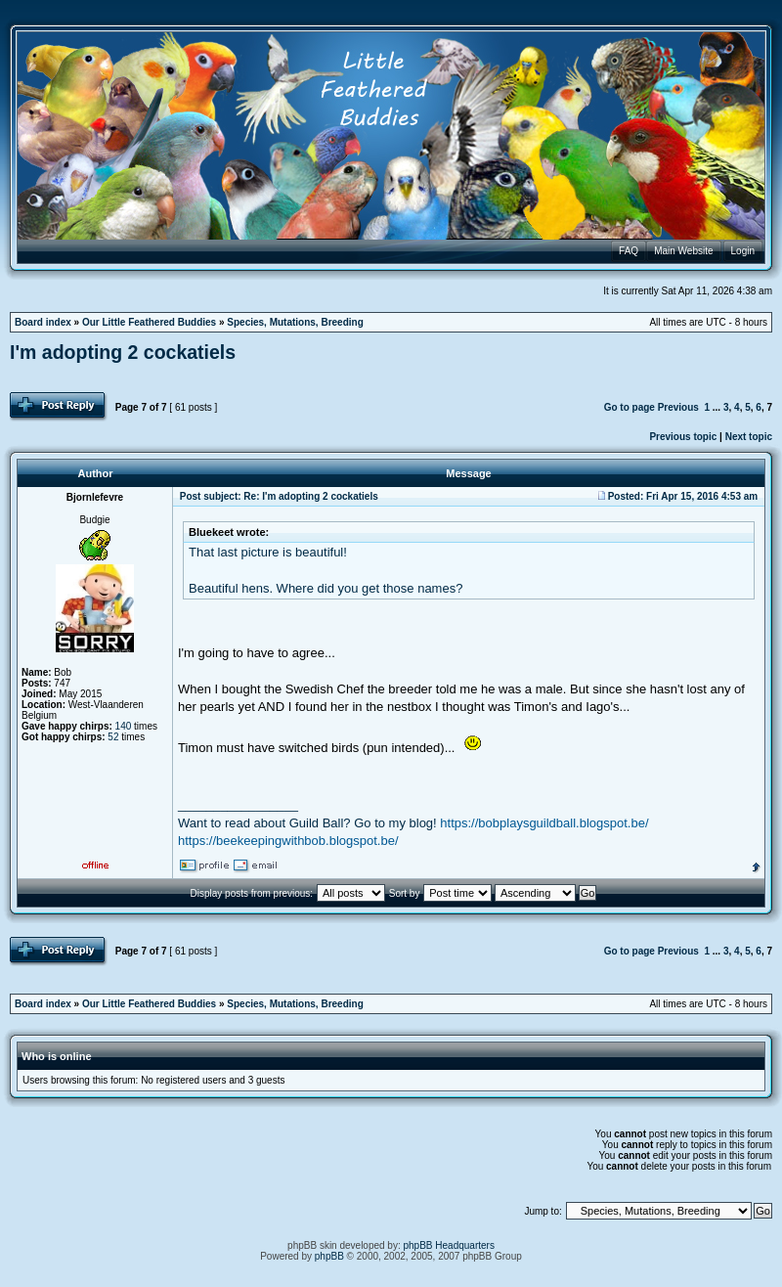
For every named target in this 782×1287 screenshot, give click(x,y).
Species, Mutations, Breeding (295, 322)
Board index (43, 322)
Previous (678, 407)
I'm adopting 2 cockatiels (123, 352)
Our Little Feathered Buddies (149, 322)
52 (113, 737)
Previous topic (683, 436)
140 (123, 726)
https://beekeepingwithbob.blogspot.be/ (288, 840)
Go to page (629, 407)
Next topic (748, 436)
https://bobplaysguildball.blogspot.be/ (544, 823)
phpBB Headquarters (449, 1245)
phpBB (329, 1256)
